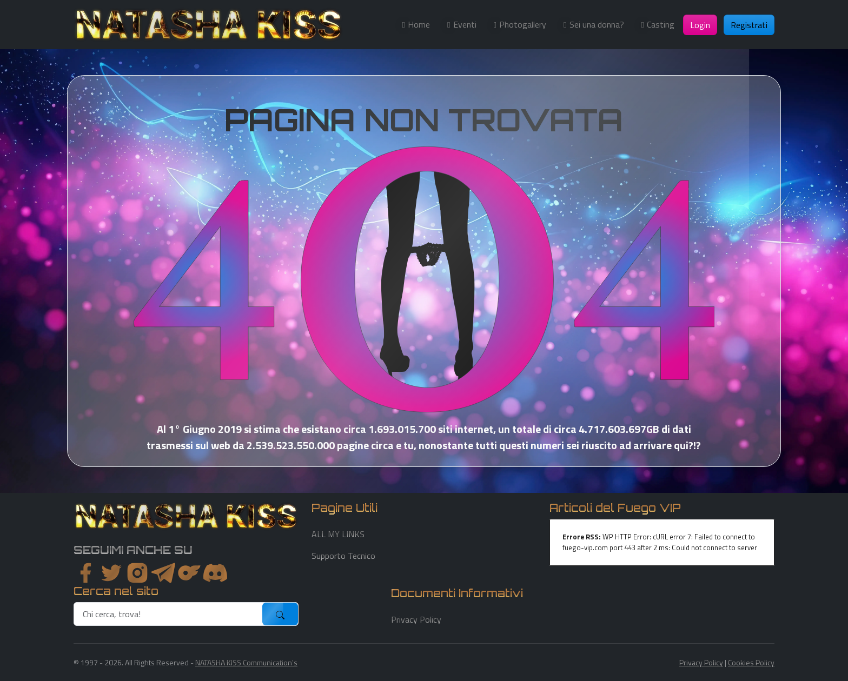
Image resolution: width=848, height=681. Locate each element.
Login (700, 24)
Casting (660, 24)
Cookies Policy (751, 662)
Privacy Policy (416, 619)
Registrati (749, 24)
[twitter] (111, 573)
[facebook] (85, 573)
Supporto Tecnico (343, 555)
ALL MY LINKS (338, 534)
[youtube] (215, 573)
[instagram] (137, 573)
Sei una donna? (596, 24)
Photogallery (522, 24)
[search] (168, 614)
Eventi (464, 24)
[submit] (280, 614)
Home (419, 24)
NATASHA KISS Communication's (246, 662)
